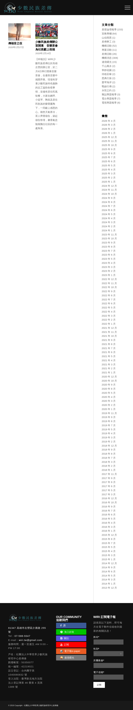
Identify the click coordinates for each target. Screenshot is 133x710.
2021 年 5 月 (109, 356)
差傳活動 (107, 53)
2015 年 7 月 (109, 543)
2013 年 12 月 (109, 587)
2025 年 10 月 (109, 145)
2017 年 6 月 (109, 486)
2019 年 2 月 (109, 441)
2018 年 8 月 (109, 453)
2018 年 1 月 (109, 470)
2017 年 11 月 (109, 474)
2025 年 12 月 (109, 137)
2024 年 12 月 (109, 185)
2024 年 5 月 (109, 214)
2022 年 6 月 (109, 303)
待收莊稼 (107, 74)
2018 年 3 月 (109, 461)
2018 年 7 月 (109, 457)
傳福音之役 (15, 43)
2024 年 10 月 (109, 193)
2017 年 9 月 (109, 478)
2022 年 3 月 (109, 315)
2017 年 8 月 (109, 482)
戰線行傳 (107, 86)
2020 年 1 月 (109, 409)
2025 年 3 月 (109, 173)
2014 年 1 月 (109, 583)
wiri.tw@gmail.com (30, 640)
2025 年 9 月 (109, 149)
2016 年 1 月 (109, 530)
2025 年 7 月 (109, 157)
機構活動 (107, 45)
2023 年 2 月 (109, 271)
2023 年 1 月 (109, 275)
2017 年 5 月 (109, 490)
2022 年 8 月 (109, 295)
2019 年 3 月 (109, 437)
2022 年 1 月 (109, 323)
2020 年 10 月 (109, 380)
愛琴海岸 (107, 82)
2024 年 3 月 (109, 222)
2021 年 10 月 (109, 335)
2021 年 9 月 (109, 340)
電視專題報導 (109, 102)
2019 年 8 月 (109, 421)
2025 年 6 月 (109, 161)
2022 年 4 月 (109, 311)
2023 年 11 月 (109, 234)
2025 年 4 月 (109, 169)
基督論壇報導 (109, 29)
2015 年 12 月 (109, 534)
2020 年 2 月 (109, 405)
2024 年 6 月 (109, 210)
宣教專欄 (107, 33)
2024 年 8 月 (109, 202)
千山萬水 (107, 66)
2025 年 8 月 (109, 153)
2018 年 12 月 (109, 445)
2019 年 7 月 (109, 425)
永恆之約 (107, 90)
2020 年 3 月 (109, 400)
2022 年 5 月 (109, 307)
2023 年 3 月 (109, 267)
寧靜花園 (107, 70)
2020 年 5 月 (109, 392)
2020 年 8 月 (109, 388)
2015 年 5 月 (109, 547)
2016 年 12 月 (109, 498)
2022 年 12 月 (109, 279)
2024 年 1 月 (109, 230)
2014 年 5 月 (109, 575)
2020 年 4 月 (109, 397)
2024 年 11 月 (109, 189)
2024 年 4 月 (109, 218)
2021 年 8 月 (109, 344)
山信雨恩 (107, 37)
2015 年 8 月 (109, 539)
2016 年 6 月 (109, 514)
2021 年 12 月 (109, 327)
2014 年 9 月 (109, 567)
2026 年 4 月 (109, 120)
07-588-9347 (22, 636)
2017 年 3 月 (109, 494)
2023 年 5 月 (109, 258)
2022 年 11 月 (109, 283)
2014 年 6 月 (109, 571)
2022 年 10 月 (109, 287)
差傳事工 (107, 41)
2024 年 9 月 (109, 198)
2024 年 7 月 (109, 206)
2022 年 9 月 (109, 291)
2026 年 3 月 (109, 124)
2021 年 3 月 (109, 364)
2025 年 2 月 (109, 177)
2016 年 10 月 (109, 502)
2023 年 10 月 (109, 238)
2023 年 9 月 (109, 242)
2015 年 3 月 (109, 555)
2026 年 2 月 (109, 128)
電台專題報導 (109, 98)
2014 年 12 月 (109, 563)
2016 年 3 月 (109, 526)
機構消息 (107, 57)
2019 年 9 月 (109, 417)
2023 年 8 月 (109, 246)
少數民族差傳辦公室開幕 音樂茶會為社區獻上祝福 (46, 45)
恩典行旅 (107, 78)
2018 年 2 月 (109, 465)
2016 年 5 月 (109, 518)
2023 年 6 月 (109, 254)
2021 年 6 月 (109, 352)
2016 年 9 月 (109, 506)
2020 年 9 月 (109, 384)
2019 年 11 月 (109, 413)
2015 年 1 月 (109, 559)
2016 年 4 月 (109, 522)
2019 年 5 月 (109, 429)
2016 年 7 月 (109, 510)
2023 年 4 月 (109, 262)
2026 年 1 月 (109, 133)
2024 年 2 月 (109, 226)
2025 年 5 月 (109, 165)
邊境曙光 (107, 62)
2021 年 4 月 (109, 360)
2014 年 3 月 (109, 579)
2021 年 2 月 (109, 368)
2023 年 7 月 (109, 250)
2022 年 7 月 (109, 299)
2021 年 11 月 (109, 332)
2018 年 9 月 (109, 449)
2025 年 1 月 (109, 181)
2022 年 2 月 (109, 319)
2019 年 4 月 (109, 433)
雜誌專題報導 (109, 94)
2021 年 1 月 (109, 372)
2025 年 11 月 (109, 141)
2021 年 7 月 (109, 348)
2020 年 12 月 (109, 376)
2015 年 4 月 (109, 551)
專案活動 (107, 49)
